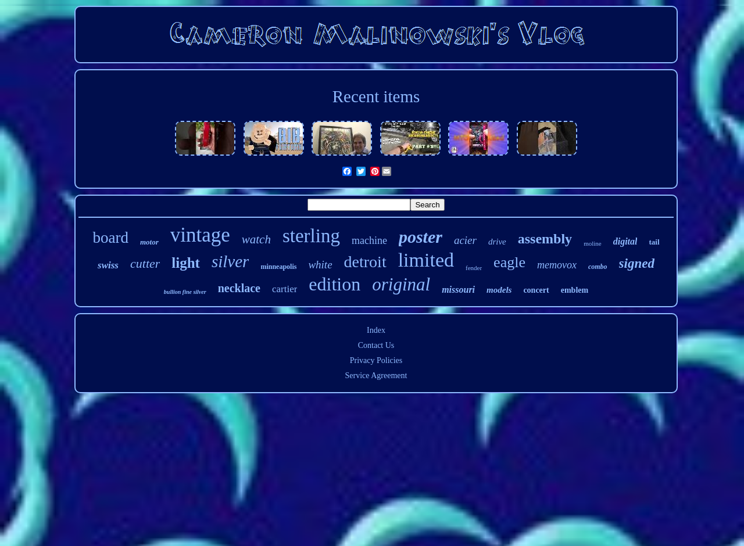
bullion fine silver (185, 292)
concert (536, 290)
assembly (545, 238)
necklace (239, 288)
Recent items (376, 96)
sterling (311, 235)
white (320, 264)
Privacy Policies (376, 360)
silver (230, 261)
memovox (557, 265)
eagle (509, 262)
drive (497, 241)
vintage (200, 235)
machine (369, 240)
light (185, 263)
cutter (145, 263)
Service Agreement (376, 375)
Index (376, 330)
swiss (108, 265)
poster (420, 236)
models (499, 289)
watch (256, 239)
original (401, 284)
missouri (458, 289)
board (110, 237)
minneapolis (278, 267)
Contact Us (376, 345)
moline (593, 243)
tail (654, 242)
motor (149, 242)
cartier (284, 288)
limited (426, 260)
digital (625, 241)
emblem (574, 290)
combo (597, 267)
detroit (365, 262)
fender (474, 267)
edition (334, 284)
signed (636, 263)
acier (465, 240)
